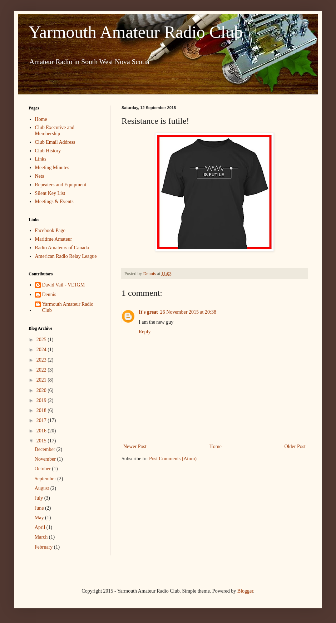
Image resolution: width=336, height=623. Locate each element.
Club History (48, 150)
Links (40, 159)
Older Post (295, 446)
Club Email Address (55, 142)
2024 (42, 349)
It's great (148, 312)
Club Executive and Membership (54, 130)
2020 (42, 390)
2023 (42, 360)
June (40, 508)
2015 (42, 440)
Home (215, 446)
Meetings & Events (54, 201)
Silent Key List (50, 193)
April (40, 527)
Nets (39, 176)
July (39, 498)
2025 (42, 339)
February (44, 547)
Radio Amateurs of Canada (62, 247)
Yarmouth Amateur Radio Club (136, 32)
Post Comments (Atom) (173, 458)
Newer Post (135, 446)
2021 (42, 380)
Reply (144, 331)
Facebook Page (50, 230)
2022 (42, 370)
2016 (42, 430)
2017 (42, 420)
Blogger (245, 591)
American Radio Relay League (66, 256)
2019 (42, 400)
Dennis (49, 294)
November (46, 459)
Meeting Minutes (52, 167)
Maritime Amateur (53, 239)
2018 (42, 410)
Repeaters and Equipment (61, 184)
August (42, 488)
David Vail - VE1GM (63, 285)
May (40, 517)
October (43, 468)
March (42, 537)
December (45, 449)
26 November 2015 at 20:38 (188, 312)
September (46, 478)
